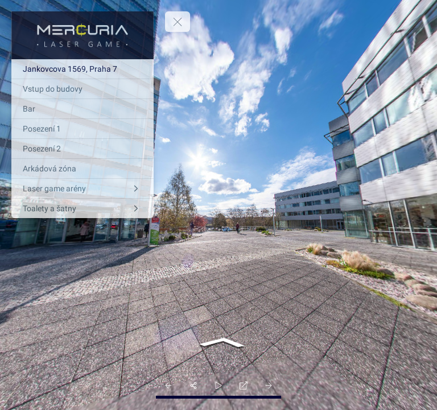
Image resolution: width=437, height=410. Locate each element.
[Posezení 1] (82, 128)
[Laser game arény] (82, 188)
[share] (193, 385)
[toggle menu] (177, 21)
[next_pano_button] (268, 385)
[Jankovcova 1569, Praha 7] (82, 69)
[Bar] (82, 108)
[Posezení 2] (82, 148)
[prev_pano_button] (168, 385)
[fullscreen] (243, 385)
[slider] (218, 385)
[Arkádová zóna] (82, 168)
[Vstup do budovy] (82, 89)
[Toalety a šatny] (82, 208)
